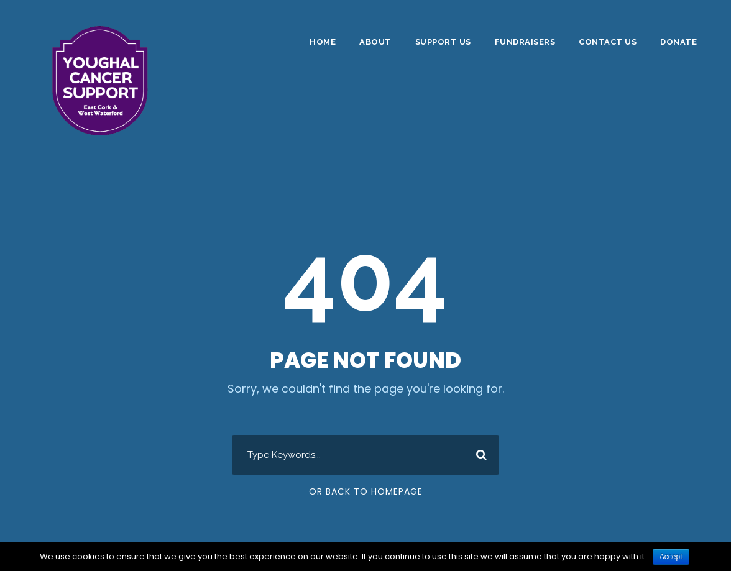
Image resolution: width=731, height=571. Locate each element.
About (375, 42)
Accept (671, 556)
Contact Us (608, 42)
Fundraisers (525, 42)
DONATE (678, 42)
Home (323, 42)
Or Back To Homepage (366, 491)
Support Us (443, 42)
